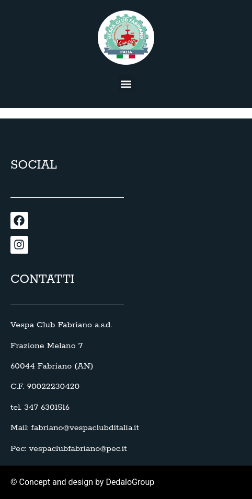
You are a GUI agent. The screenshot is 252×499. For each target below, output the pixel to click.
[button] (126, 83)
